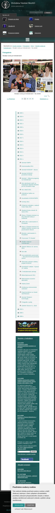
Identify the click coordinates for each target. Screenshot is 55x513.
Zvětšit (46, 96)
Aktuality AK (11, 26)
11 (22, 98)
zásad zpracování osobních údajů (25, 448)
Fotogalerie (26, 46)
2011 (32, 46)
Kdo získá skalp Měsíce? (24, 471)
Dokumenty (38, 33)
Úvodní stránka (16, 46)
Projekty (37, 19)
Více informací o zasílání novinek (27, 454)
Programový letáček (13, 33)
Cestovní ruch (38, 26)
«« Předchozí (11, 99)
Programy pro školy (13, 19)
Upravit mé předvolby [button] (23, 509)
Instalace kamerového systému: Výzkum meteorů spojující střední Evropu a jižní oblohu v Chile (27, 381)
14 (30, 98)
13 (27, 98)
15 (32, 98)
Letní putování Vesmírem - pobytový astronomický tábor (27, 476)
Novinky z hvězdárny (25, 338)
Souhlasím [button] (19, 505)
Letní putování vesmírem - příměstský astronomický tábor (26, 483)
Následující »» (44, 99)
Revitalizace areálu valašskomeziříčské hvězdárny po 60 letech (27, 346)
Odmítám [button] (30, 505)
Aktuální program (24, 465)
